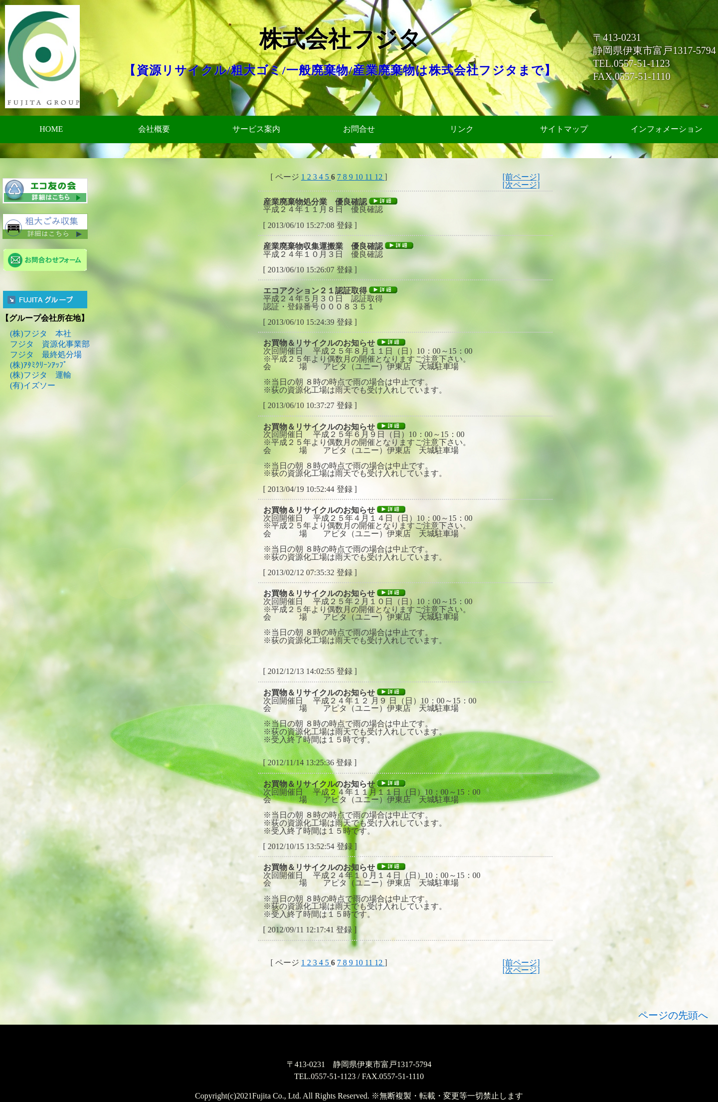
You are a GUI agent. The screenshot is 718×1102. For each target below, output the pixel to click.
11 (369, 177)
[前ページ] (521, 177)
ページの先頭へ (673, 1015)
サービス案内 (256, 129)
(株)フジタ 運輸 (40, 375)
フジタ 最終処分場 (46, 354)
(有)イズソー (32, 385)
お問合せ (359, 129)
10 (360, 177)
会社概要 (154, 129)
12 (379, 177)
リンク (462, 129)
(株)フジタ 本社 (40, 333)
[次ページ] (521, 185)
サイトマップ (564, 129)
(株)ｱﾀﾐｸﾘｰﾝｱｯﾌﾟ (38, 365)
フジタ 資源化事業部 (50, 344)
